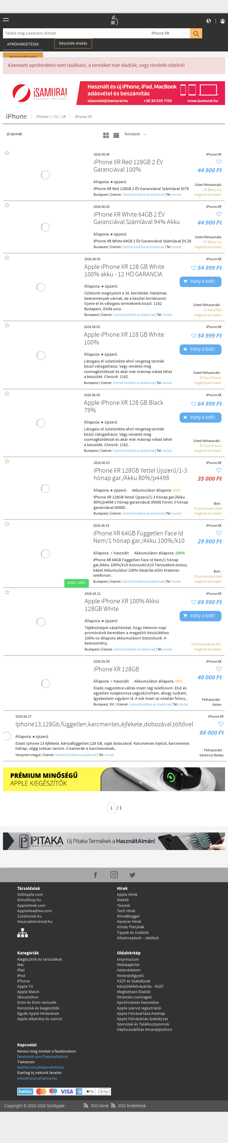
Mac (20, 965)
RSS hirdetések (128, 1100)
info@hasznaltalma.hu (37, 1078)
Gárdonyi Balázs (212, 755)
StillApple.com (30, 894)
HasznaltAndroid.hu (35, 921)
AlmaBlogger (128, 916)
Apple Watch (28, 992)
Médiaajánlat (128, 965)
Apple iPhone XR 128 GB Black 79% (123, 407)
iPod (21, 976)
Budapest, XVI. (104, 704)
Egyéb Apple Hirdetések (38, 1013)
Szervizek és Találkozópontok (143, 1024)
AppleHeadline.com (34, 911)
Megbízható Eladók (134, 992)
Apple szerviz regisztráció (139, 1008)
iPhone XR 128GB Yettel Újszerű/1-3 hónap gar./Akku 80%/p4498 (140, 474)
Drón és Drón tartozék (36, 1002)
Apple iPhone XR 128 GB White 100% (124, 338)
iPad (21, 970)
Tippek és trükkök (133, 932)
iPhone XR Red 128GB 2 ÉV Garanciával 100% (128, 166)
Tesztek (123, 905)
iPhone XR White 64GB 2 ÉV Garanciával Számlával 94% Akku (137, 218)
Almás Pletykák (130, 927)
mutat (176, 194)
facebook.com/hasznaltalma (42, 1056)
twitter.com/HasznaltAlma (40, 1067)
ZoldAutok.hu (29, 916)
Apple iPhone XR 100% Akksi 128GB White (122, 605)
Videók (123, 900)
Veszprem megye (28, 755)
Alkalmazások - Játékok (138, 938)
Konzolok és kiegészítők (38, 1008)
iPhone (23, 981)
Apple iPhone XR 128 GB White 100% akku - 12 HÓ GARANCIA (124, 271)
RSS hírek (95, 1100)
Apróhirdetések (23, 44)
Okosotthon (28, 997)
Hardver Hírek (129, 921)
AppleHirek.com (31, 905)
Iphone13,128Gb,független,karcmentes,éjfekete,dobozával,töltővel (104, 724)
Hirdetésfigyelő (130, 976)
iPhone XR (160, 33)
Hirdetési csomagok (134, 997)
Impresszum (128, 959)
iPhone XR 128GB (116, 669)
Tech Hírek (126, 911)
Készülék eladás (73, 43)
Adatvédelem (129, 970)
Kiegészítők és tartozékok (39, 959)
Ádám (217, 705)
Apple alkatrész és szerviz (39, 1019)
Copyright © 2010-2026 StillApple (34, 1100)
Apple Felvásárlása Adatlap (141, 1013)
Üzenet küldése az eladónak (143, 194)
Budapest (101, 194)
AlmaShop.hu (29, 900)
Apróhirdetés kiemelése (138, 1002)
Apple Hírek (127, 894)
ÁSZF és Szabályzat (134, 981)
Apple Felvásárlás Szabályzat (142, 1019)
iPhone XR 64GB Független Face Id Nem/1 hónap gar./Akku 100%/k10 (139, 537)
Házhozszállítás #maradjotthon (144, 1029)
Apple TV (25, 986)
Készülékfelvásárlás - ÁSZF (140, 986)
